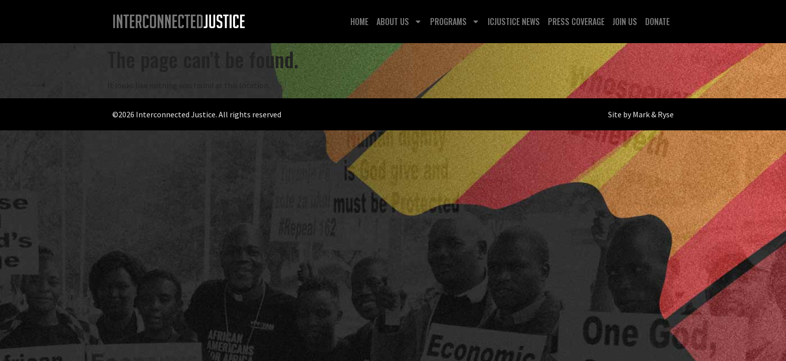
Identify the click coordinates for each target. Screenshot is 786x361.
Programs (455, 22)
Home (359, 22)
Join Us (625, 22)
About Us (399, 22)
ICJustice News (514, 22)
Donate (657, 22)
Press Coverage (576, 22)
